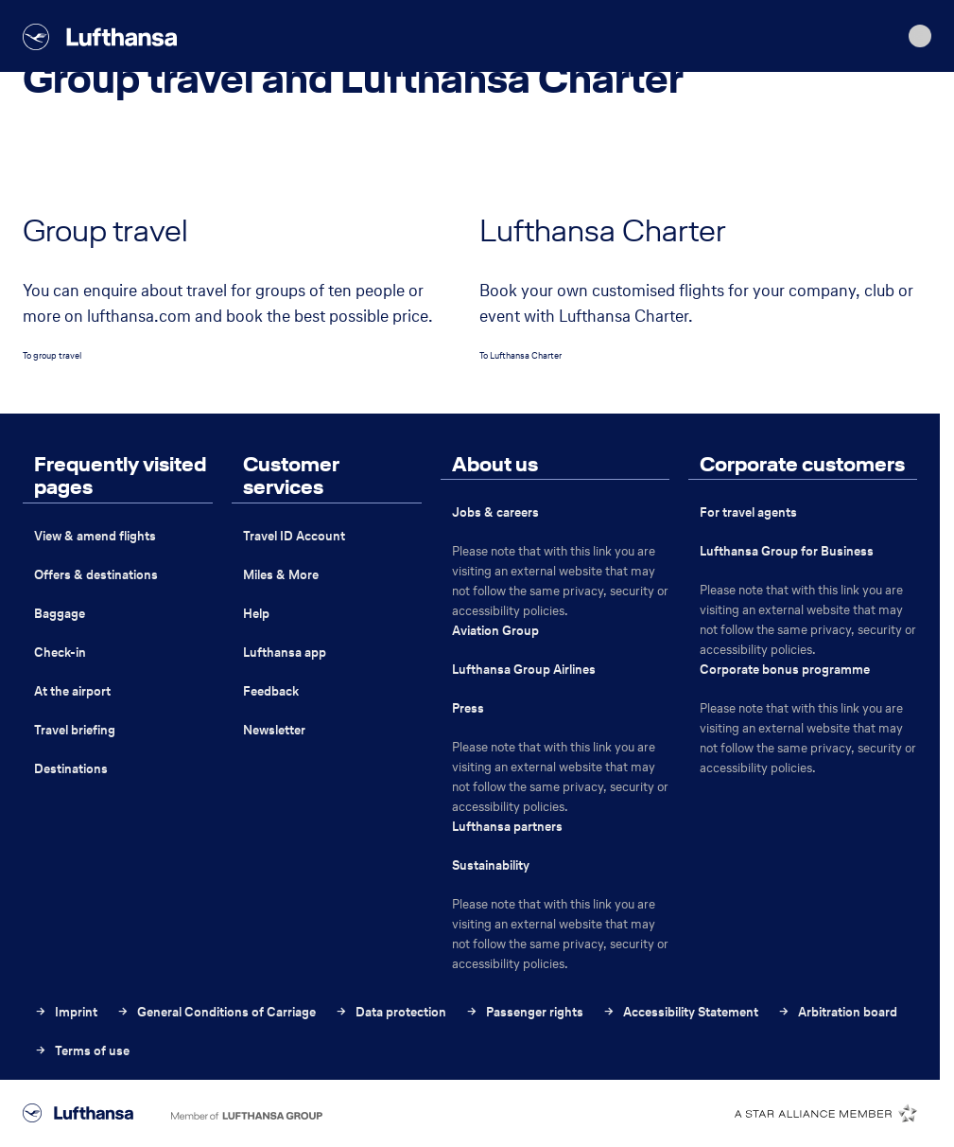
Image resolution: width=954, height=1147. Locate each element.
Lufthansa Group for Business (787, 551)
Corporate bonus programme (785, 669)
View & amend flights (95, 536)
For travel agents (748, 512)
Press (468, 708)
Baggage (59, 614)
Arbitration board (837, 1012)
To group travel (52, 355)
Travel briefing (74, 730)
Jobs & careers (495, 512)
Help (256, 614)
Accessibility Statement (680, 1012)
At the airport (72, 691)
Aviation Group (495, 631)
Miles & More (281, 575)
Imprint (65, 1012)
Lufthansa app (284, 653)
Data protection (390, 1012)
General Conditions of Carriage (216, 1012)
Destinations (71, 769)
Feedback (271, 691)
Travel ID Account (294, 536)
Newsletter (274, 730)
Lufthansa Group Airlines (524, 670)
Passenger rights (524, 1012)
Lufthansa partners (507, 827)
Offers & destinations (96, 575)
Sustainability (490, 865)
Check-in (60, 653)
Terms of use (82, 1051)
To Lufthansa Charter (520, 355)
